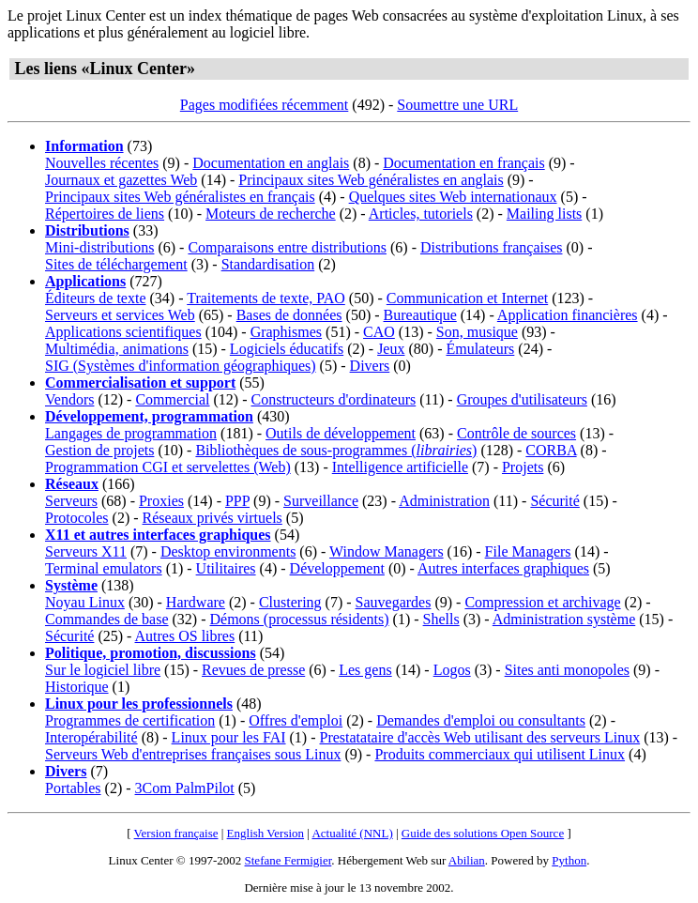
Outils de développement (341, 433)
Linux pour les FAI (229, 737)
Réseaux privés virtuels (212, 518)
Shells (441, 619)
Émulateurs (480, 349)
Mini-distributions (99, 247)
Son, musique (477, 332)
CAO (379, 332)
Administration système (564, 619)
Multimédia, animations (117, 349)
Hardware (195, 602)
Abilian (466, 860)
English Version (265, 833)
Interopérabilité (91, 737)
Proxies (161, 501)
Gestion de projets (99, 450)
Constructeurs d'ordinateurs (334, 399)
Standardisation (268, 264)
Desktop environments (228, 551)
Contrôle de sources (516, 433)
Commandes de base (107, 619)
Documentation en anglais (270, 163)
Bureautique (420, 315)
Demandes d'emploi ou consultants (480, 720)
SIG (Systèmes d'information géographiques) (180, 366)
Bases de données (289, 315)
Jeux (390, 349)
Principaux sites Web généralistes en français (180, 197)
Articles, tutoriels (421, 214)
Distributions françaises (491, 247)
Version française (176, 833)
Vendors (69, 399)
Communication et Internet (467, 298)
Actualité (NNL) (351, 833)
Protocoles (77, 518)
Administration (444, 501)
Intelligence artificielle (400, 467)
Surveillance (320, 501)
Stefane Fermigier (288, 860)
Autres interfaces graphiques (503, 568)
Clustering (290, 602)
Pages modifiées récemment (264, 105)
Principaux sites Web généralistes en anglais (370, 180)
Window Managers (386, 551)
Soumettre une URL (457, 105)
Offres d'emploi (295, 720)
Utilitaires (226, 568)
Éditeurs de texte (95, 298)
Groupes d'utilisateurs (522, 399)
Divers (370, 366)
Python (569, 860)
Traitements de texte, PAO (266, 298)
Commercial (172, 399)
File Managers (528, 551)
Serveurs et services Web (120, 315)
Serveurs (71, 501)
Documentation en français (463, 163)
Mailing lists (544, 214)
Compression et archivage (542, 602)
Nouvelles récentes (102, 163)
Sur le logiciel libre (102, 670)
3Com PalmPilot (185, 788)
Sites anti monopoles (567, 670)
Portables (73, 788)
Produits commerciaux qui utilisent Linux (499, 754)
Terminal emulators (103, 568)
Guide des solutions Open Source (483, 833)
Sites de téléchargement (116, 264)
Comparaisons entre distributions (287, 247)
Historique (77, 687)
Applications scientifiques (123, 332)
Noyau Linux (85, 602)
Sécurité (554, 501)
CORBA (550, 450)
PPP (237, 501)
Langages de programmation (131, 433)
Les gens (365, 670)
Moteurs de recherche (270, 214)
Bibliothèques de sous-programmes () (336, 450)
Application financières (567, 315)
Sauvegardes (394, 602)
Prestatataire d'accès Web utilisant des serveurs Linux (480, 737)
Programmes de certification (130, 720)
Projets (522, 467)
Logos (452, 670)
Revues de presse (253, 670)
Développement (337, 568)
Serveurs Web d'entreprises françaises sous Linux (193, 754)
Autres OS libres (185, 636)
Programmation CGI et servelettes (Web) (168, 467)
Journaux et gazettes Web (121, 180)
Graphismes (286, 332)
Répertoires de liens (104, 214)
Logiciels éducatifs (286, 349)
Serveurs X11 (86, 551)
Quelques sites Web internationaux (453, 197)
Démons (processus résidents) (299, 619)
